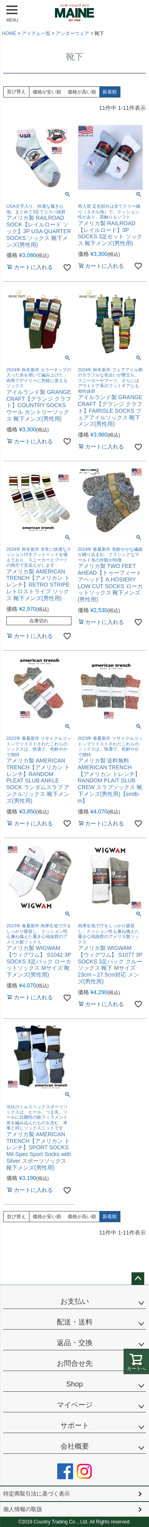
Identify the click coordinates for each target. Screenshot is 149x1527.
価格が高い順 (82, 92)
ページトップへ (138, 1278)
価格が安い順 (47, 92)
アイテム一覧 (36, 33)
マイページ (75, 1405)
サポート (74, 1425)
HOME (9, 33)
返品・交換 (75, 1343)
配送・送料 (75, 1322)
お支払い (74, 1301)
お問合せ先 (75, 1363)
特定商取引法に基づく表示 (36, 1493)
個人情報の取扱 (22, 1509)
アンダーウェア (72, 33)
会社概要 (74, 1446)
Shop (74, 1384)
